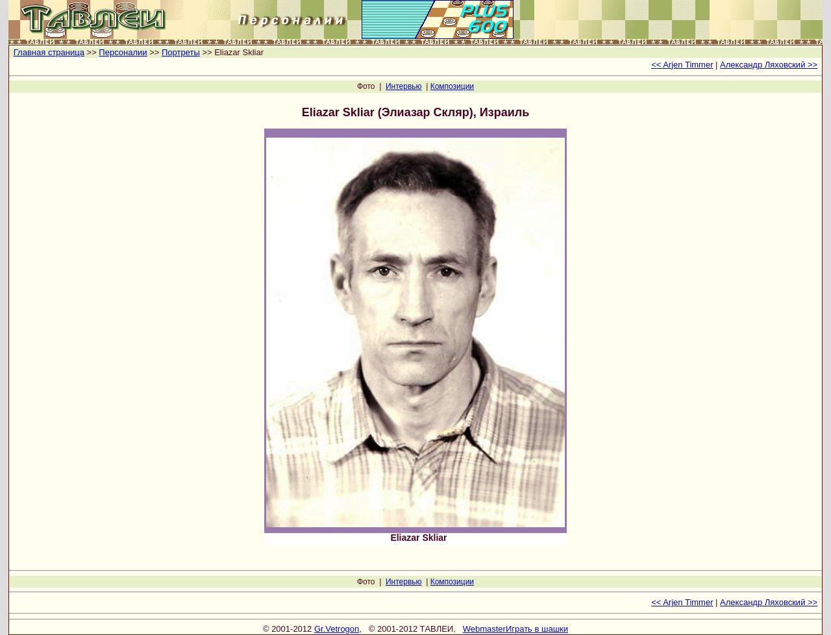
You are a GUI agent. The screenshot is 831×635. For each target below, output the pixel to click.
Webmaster (484, 629)
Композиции (452, 86)
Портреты (181, 52)
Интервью (404, 86)
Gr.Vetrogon (336, 629)
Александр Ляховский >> (768, 64)
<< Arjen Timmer (682, 64)
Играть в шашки (537, 629)
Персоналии (123, 52)
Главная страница (49, 52)
